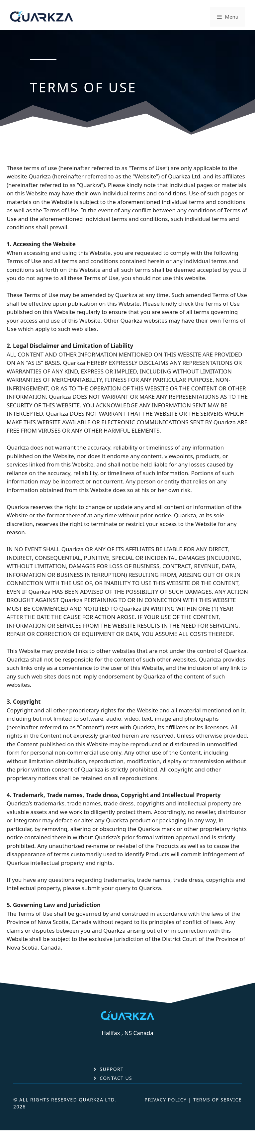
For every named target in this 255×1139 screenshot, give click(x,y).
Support (112, 1069)
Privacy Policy (166, 1099)
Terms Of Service (217, 1099)
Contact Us (116, 1078)
